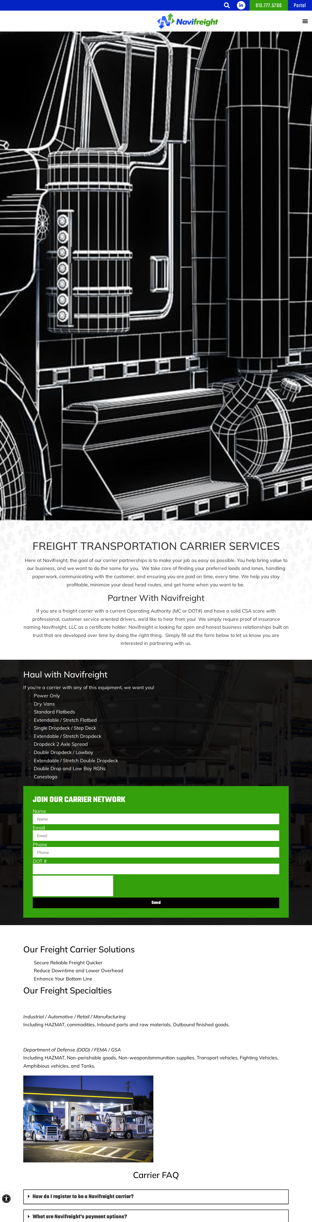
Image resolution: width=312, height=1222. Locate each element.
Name (39, 811)
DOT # (40, 861)
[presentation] (73, 886)
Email (39, 828)
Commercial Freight (56, 1004)
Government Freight (57, 1037)
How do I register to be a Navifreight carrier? (83, 1197)
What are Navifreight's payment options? (80, 1217)
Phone (40, 844)
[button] (227, 5)
